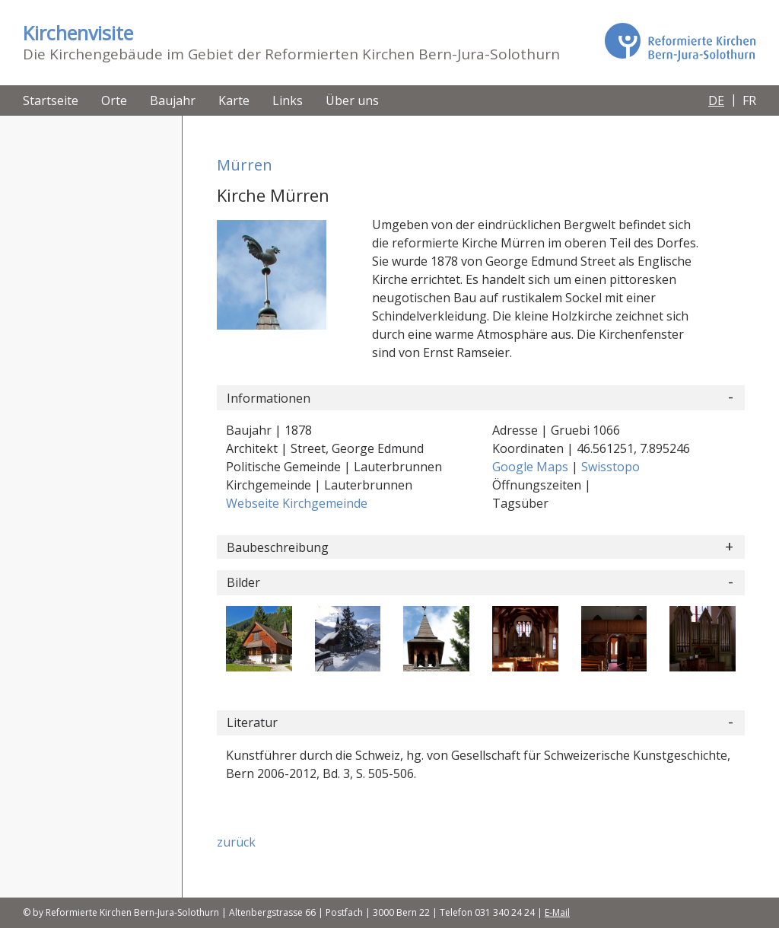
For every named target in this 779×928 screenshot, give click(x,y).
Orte (114, 100)
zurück (236, 842)
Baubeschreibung (278, 547)
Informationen (268, 398)
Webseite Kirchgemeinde (296, 503)
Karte (234, 100)
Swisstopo (610, 466)
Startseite (50, 100)
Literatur (252, 722)
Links (287, 100)
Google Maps (531, 466)
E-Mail (557, 912)
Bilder (243, 582)
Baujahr (173, 100)
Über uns (352, 100)
